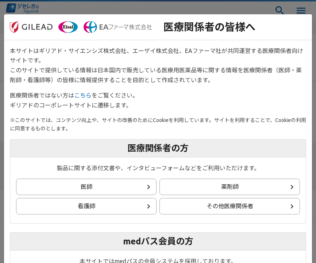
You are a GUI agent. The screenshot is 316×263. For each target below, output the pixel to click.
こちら (83, 95)
